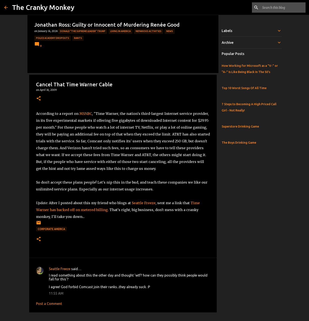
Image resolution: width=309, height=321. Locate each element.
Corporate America (51, 229)
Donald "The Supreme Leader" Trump (82, 31)
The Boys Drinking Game (239, 142)
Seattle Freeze (144, 203)
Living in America (120, 31)
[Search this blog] (283, 7)
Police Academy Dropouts (52, 38)
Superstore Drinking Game (240, 126)
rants (78, 38)
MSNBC (85, 113)
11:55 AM (56, 293)
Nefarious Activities (148, 31)
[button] (38, 99)
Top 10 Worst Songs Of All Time (244, 88)
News (169, 31)
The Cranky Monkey (43, 7)
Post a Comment (49, 304)
